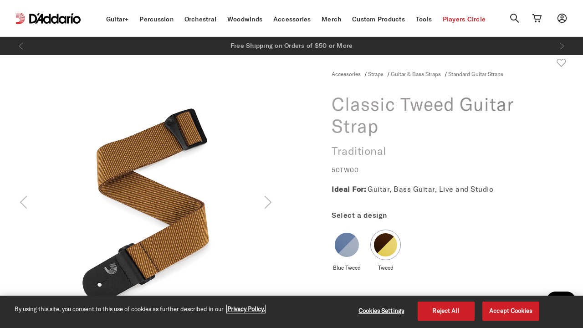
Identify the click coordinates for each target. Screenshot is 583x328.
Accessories (292, 19)
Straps (376, 74)
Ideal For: (349, 189)
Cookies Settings (381, 310)
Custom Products (378, 19)
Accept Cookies (510, 310)
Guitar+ (117, 19)
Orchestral (200, 19)
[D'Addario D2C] (55, 18)
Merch (331, 19)
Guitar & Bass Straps (416, 74)
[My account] (562, 18)
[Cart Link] (537, 18)
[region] (291, 312)
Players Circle (464, 19)
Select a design (359, 215)
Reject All (445, 310)
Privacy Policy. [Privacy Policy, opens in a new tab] (246, 309)
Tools (424, 19)
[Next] (562, 46)
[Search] (514, 18)
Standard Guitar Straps (475, 74)
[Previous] (21, 46)
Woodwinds (244, 19)
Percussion (156, 19)
